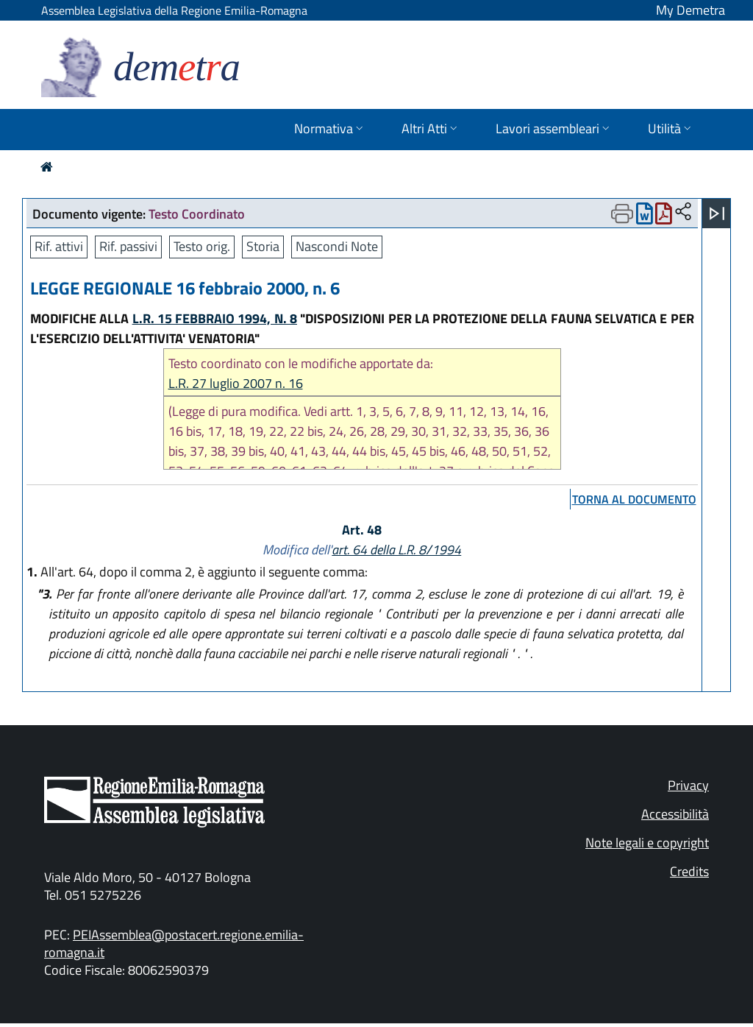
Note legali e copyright (647, 843)
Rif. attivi (59, 246)
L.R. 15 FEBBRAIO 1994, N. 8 (214, 318)
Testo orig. (202, 246)
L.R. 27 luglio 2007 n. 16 (235, 383)
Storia (262, 246)
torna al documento (634, 499)
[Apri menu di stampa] (622, 213)
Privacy (688, 785)
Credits (689, 871)
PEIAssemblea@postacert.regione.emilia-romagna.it (174, 943)
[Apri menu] (717, 213)
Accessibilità (675, 814)
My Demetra (690, 10)
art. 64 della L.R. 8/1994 (396, 550)
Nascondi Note (337, 246)
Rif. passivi (128, 246)
